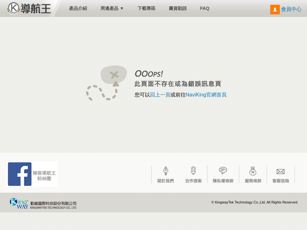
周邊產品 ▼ (112, 8)
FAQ (204, 8)
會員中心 (286, 9)
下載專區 (146, 8)
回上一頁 (160, 94)
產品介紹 (78, 8)
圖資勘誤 (178, 8)
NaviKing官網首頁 (206, 94)
